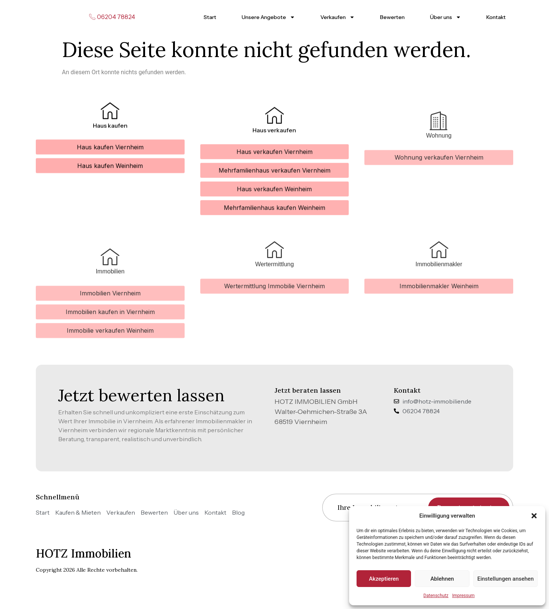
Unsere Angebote (268, 17)
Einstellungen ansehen (505, 578)
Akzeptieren (384, 578)
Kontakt (496, 17)
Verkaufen (337, 17)
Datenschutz (435, 595)
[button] (534, 515)
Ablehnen (442, 578)
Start (210, 17)
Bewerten (392, 17)
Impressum (463, 595)
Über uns (445, 17)
